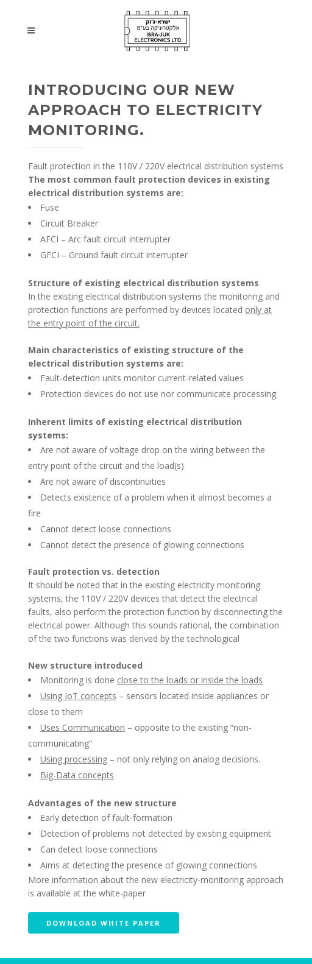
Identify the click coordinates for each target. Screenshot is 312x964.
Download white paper (103, 922)
